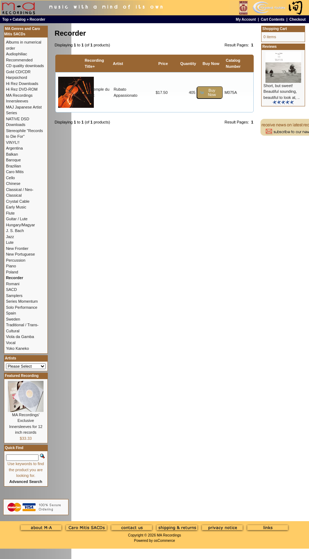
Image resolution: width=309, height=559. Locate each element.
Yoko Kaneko (17, 348)
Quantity (188, 63)
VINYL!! (13, 142)
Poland (12, 272)
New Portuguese (20, 254)
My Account (246, 19)
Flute (10, 213)
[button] (210, 92)
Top (5, 19)
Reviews (269, 47)
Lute (10, 242)
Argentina (14, 148)
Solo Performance (21, 307)
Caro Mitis (15, 172)
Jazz (10, 237)
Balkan (12, 154)
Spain (11, 313)
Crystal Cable (18, 201)
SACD (11, 289)
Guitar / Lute (17, 219)
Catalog (19, 19)
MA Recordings (169, 535)
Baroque (13, 160)
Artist (118, 63)
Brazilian (13, 166)
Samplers (14, 295)
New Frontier (17, 248)
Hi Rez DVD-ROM (22, 89)
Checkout (297, 19)
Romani (13, 284)
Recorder (37, 19)
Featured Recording (22, 376)
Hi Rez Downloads (22, 83)
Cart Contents (272, 19)
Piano (11, 266)
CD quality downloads (25, 66)
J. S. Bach (15, 230)
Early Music (16, 207)
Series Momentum (22, 301)
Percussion (15, 260)
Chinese (13, 183)
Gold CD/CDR (18, 72)
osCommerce (164, 541)
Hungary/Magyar (20, 225)
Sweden (13, 319)
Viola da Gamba (20, 336)
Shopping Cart (274, 29)
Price (163, 63)
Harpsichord (16, 77)
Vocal (11, 343)
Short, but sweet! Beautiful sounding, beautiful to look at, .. (281, 92)
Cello (10, 178)
